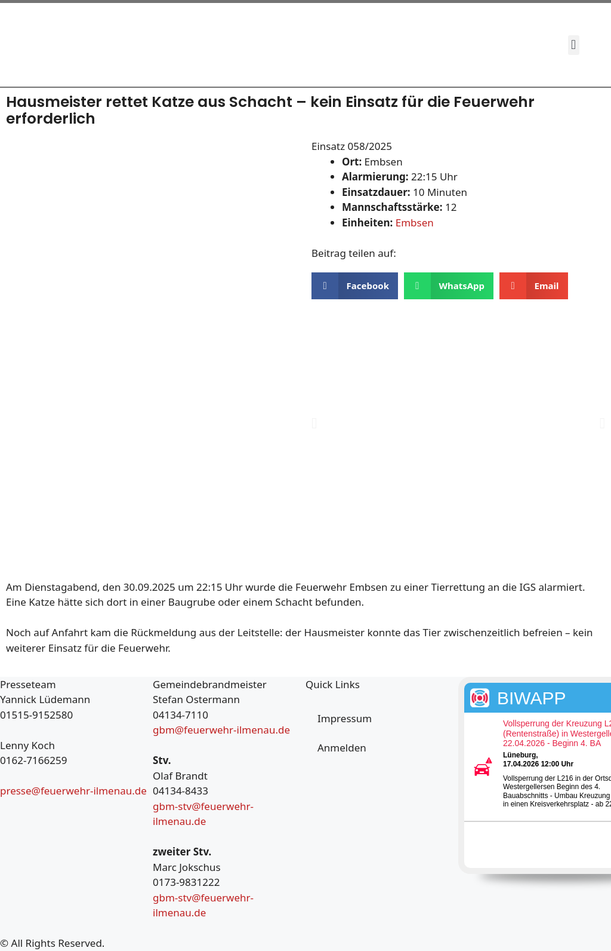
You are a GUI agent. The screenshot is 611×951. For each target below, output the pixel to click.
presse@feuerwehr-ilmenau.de (73, 790)
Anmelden (341, 747)
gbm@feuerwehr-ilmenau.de (221, 730)
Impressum (344, 718)
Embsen (415, 222)
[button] (573, 45)
